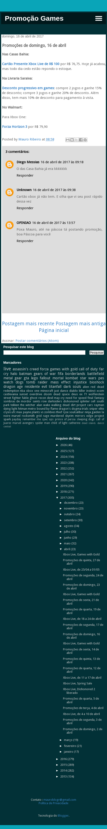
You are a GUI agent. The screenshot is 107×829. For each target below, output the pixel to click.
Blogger (63, 815)
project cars (85, 405)
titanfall (55, 386)
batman (25, 374)
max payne (23, 412)
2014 (63, 770)
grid (39, 415)
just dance (61, 390)
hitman (22, 408)
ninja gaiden (93, 412)
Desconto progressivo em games (28, 88)
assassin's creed (26, 369)
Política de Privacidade (53, 803)
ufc (14, 412)
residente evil (36, 386)
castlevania (10, 394)
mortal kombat (65, 378)
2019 (63, 486)
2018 (63, 491)
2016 (63, 759)
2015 (63, 764)
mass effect (60, 382)
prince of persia (65, 419)
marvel (16, 415)
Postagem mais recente (28, 323)
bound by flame (47, 408)
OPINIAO (24, 223)
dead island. (89, 423)
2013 (63, 776)
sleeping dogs (86, 419)
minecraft (46, 390)
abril (67, 549)
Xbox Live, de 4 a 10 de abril (81, 714)
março (68, 740)
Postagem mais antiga (81, 323)
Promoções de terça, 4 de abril (83, 708)
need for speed (76, 398)
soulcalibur (76, 412)
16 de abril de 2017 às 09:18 (62, 162)
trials (85, 408)
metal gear (12, 378)
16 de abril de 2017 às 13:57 (53, 223)
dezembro (71, 502)
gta (26, 378)
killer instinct (87, 390)
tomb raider (37, 382)
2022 (63, 468)
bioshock (97, 382)
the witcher (27, 405)
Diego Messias (28, 162)
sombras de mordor (17, 401)
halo (13, 374)
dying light (10, 408)
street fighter (12, 398)
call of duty (88, 369)
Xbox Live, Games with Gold (81, 554)
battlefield (95, 374)
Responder (25, 175)
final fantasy (95, 398)
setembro (71, 520)
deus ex (77, 394)
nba (22, 390)
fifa (60, 374)
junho (68, 537)
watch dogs (13, 382)
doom (48, 394)
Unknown (24, 190)
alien (86, 387)
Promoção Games (34, 18)
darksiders (55, 401)
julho (67, 531)
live (7, 369)
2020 (63, 480)
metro (32, 408)
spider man (42, 423)
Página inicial (54, 330)
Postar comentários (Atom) (37, 341)
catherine (74, 423)
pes (101, 378)
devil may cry (56, 398)
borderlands (75, 374)
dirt (73, 405)
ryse (66, 412)
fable (25, 398)
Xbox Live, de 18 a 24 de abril (82, 618)
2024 (63, 456)
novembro (71, 508)
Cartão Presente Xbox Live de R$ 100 (31, 64)
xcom (100, 390)
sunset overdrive (30, 394)
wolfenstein (96, 394)
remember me (32, 419)
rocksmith (28, 415)
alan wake (43, 405)
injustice (80, 382)
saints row (40, 401)
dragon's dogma (70, 408)
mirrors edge (84, 415)
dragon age (13, 386)
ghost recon (38, 398)
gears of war (45, 374)
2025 (63, 451)
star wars (88, 378)
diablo (73, 390)
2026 (63, 445)
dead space (61, 394)
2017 (63, 497)
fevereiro (70, 746)
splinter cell (87, 401)
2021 (63, 474)
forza (44, 369)
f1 (85, 394)
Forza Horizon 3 (14, 127)
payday (16, 419)
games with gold (64, 369)
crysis (7, 412)
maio (67, 543)
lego (34, 378)
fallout (45, 378)
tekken (15, 405)
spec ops (48, 419)
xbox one (32, 390)
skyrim (69, 415)
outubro (69, 514)
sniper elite (96, 408)
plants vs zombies (43, 412)
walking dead (60, 405)
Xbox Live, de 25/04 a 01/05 (81, 569)
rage (46, 415)
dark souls (72, 386)
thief (59, 412)
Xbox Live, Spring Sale (77, 683)
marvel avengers (23, 423)
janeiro (69, 751)
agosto (69, 526)
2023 (63, 462)
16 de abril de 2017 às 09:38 (54, 190)
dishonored (71, 401)
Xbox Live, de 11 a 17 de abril (82, 677)
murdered (57, 415)
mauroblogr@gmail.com (59, 799)
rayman (99, 405)
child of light (59, 423)
